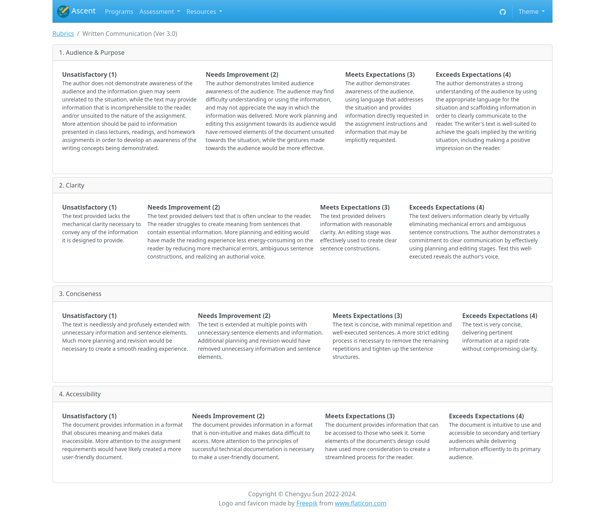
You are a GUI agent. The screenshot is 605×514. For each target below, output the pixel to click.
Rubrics (63, 33)
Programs (119, 11)
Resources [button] (202, 11)
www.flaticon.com (361, 503)
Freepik (307, 503)
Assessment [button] (157, 11)
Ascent (76, 11)
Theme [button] (529, 11)
